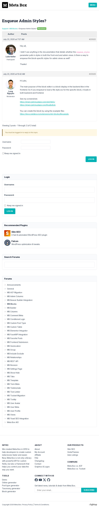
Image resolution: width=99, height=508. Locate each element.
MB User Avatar (12, 403)
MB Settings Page (13, 369)
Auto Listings (72, 455)
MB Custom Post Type (15, 323)
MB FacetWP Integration (16, 334)
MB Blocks (14, 29)
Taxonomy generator (11, 488)
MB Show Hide (12, 373)
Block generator (9, 491)
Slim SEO (71, 449)
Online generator (9, 482)
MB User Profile (12, 411)
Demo (4, 480)
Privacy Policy (27, 505)
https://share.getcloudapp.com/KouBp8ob (38, 105)
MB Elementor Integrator (16, 331)
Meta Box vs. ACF (74, 466)
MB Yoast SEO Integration (16, 418)
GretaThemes (73, 452)
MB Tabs (9, 376)
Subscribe (89, 490)
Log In (91, 159)
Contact (38, 464)
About (37, 449)
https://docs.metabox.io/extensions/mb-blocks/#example (44, 114)
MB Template (11, 380)
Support (5, 29)
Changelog (39, 461)
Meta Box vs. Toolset (76, 469)
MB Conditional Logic (14, 319)
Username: (6, 142)
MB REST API (11, 361)
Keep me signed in (12, 153)
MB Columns (11, 311)
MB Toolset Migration (14, 395)
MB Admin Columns (13, 296)
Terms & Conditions (41, 505)
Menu (93, 5)
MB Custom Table (13, 327)
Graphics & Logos (42, 467)
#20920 (92, 39)
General (9, 289)
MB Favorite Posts (13, 338)
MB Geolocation (12, 346)
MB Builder (10, 308)
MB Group (10, 350)
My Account (40, 452)
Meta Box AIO (11, 422)
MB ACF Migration (13, 292)
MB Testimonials (12, 388)
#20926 (92, 74)
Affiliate (38, 455)
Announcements (12, 285)
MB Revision (11, 365)
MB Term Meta (11, 384)
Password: (6, 148)
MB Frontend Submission (16, 342)
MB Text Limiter (12, 392)
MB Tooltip (10, 399)
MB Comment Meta (13, 315)
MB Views (9, 415)
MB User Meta (11, 407)
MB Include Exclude (14, 354)
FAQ (36, 458)
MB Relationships (13, 357)
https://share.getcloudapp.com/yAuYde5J (37, 102)
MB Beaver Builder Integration (18, 300)
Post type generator (10, 485)
